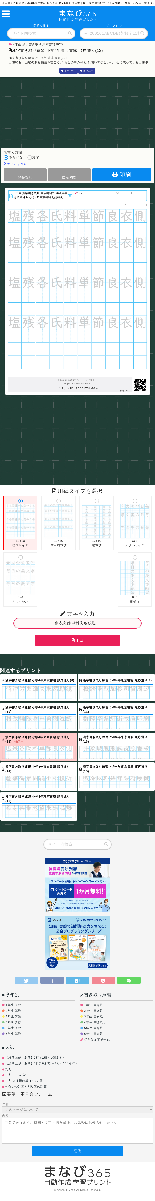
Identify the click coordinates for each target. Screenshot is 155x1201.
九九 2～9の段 (15, 1075)
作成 (77, 640)
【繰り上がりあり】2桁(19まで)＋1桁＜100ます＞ (41, 1063)
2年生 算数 (14, 1010)
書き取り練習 (95, 994)
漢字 (33, 158)
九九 (8, 1069)
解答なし (25, 174)
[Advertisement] (77, 111)
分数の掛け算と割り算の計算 (26, 1086)
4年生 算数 (14, 1022)
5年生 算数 (14, 1028)
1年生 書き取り (95, 1005)
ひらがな (13, 158)
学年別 (10, 994)
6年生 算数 (14, 1033)
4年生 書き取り (95, 1022)
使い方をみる (15, 164)
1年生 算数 (14, 1005)
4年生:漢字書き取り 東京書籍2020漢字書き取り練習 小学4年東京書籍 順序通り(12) (41, 195)
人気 (8, 1047)
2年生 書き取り (95, 1010)
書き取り (86, 70)
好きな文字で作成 (97, 1039)
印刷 (121, 174)
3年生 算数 (14, 1016)
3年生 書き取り (95, 1016)
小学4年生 (68, 70)
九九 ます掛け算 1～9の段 (24, 1080)
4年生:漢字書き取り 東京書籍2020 (36, 44)
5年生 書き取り (95, 1028)
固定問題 (69, 174)
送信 (77, 1151)
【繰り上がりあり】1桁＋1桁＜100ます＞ (35, 1057)
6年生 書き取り (95, 1033)
